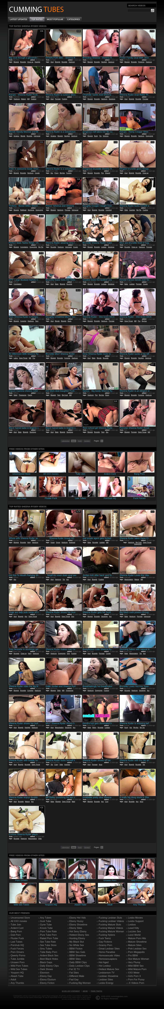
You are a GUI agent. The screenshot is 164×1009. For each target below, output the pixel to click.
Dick (72, 616)
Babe (56, 284)
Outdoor (33, 99)
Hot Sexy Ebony (78, 931)
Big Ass (62, 173)
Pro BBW (133, 955)
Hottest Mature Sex (109, 969)
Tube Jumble (17, 959)
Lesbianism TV (107, 972)
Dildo (126, 210)
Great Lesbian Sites (109, 948)
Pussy (57, 173)
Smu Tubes (46, 948)
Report (12, 54)
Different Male (76, 976)
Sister (15, 395)
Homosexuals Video (109, 955)
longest (87, 441)
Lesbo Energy (106, 983)
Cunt (106, 801)
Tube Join (16, 924)
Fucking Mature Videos (111, 928)
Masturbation (128, 579)
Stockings (112, 99)
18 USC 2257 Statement (71, 991)
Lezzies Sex (134, 931)
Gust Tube (45, 921)
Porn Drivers (17, 952)
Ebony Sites (75, 928)
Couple (37, 173)
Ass (51, 173)
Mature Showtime (137, 941)
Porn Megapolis (136, 952)
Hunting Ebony (77, 938)
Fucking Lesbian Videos (111, 921)
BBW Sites (75, 959)
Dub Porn (16, 935)
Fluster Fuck (17, 938)
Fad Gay (73, 979)
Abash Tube (17, 976)
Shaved (107, 173)
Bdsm (94, 727)
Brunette (23, 62)
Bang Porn (16, 931)
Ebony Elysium (48, 979)
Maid (73, 801)
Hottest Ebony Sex (79, 935)
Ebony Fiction (47, 983)
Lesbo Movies (135, 917)
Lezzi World (134, 935)
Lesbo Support (136, 921)
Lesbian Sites (106, 979)
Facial (52, 542)
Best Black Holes (49, 959)
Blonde (23, 136)
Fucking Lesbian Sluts (110, 917)
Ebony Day (46, 976)
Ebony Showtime (78, 924)
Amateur (16, 136)
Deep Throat (128, 321)
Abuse (85, 991)
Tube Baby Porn (48, 952)
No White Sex (76, 945)
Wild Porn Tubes (19, 966)
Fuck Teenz (105, 938)
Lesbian (103, 247)
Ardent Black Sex (49, 955)
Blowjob (16, 62)
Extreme (105, 136)
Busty (96, 136)
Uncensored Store (20, 917)
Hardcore (72, 62)
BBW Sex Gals (77, 952)
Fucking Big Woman (80, 983)
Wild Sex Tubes (19, 969)
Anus (100, 764)
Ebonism (44, 972)
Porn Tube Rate (48, 931)
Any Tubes (45, 917)
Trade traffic (96, 991)
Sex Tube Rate (48, 941)
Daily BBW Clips (78, 962)
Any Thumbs (17, 983)
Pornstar (57, 99)
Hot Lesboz (105, 966)
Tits (100, 136)
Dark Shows (46, 969)
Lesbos (132, 924)
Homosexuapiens (108, 959)
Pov (102, 173)
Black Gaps (46, 962)
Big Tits (138, 210)
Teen (36, 321)
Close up (30, 62)
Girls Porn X (134, 976)
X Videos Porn (136, 983)
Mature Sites (135, 945)
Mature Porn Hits (137, 938)
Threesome (22, 395)
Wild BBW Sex (136, 966)
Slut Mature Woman (138, 959)
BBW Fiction (76, 948)
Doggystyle (149, 136)
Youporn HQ (17, 972)
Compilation (24, 247)
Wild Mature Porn (137, 969)
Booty (107, 395)
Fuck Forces (17, 948)
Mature (23, 99)
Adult (13, 979)
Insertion (132, 210)
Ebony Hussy (76, 921)
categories (65, 441)
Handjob (37, 62)
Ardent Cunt (17, 928)
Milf (28, 99)
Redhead (23, 210)
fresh (80, 441)
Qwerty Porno (18, 955)
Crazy (56, 764)
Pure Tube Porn (48, 935)
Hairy (29, 542)
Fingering (141, 62)
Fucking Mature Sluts (110, 924)
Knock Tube (46, 928)
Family (30, 395)
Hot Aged (104, 962)
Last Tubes (16, 941)
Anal (51, 62)
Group (58, 542)
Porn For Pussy (136, 979)
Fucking (64, 99)
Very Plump (134, 962)
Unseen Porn (18, 962)
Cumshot (109, 210)
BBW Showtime (77, 955)
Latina (16, 358)
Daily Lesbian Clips (79, 966)
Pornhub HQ (17, 945)
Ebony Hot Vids (77, 917)
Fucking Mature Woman (111, 931)
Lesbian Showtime (108, 976)
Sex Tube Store (48, 945)
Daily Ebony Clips (49, 966)
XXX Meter (134, 972)
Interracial (37, 136)
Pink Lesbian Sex (137, 948)
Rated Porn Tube (49, 938)
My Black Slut (76, 941)
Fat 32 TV (74, 969)
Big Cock (65, 395)
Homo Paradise (107, 952)
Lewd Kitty (133, 928)
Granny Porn (105, 945)
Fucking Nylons (107, 935)
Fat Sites (74, 972)
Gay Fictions (105, 941)
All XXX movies (19, 921)
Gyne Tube (46, 924)
